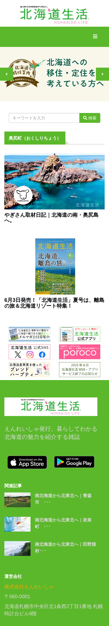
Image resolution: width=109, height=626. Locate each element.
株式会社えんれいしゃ (29, 587)
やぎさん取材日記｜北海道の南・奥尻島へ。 (51, 218)
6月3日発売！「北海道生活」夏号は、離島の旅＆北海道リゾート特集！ (54, 303)
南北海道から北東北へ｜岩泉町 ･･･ (63, 523)
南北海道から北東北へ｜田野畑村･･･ (65, 547)
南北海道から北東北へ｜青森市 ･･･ (63, 499)
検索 (90, 118)
